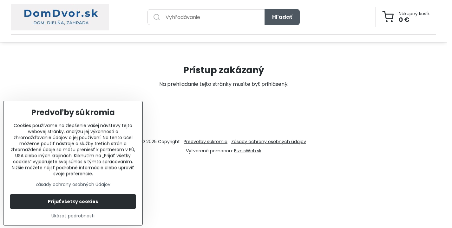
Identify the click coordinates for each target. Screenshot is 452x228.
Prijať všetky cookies (73, 215)
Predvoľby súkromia (205, 141)
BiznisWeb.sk (247, 151)
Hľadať (282, 17)
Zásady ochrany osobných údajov (268, 141)
